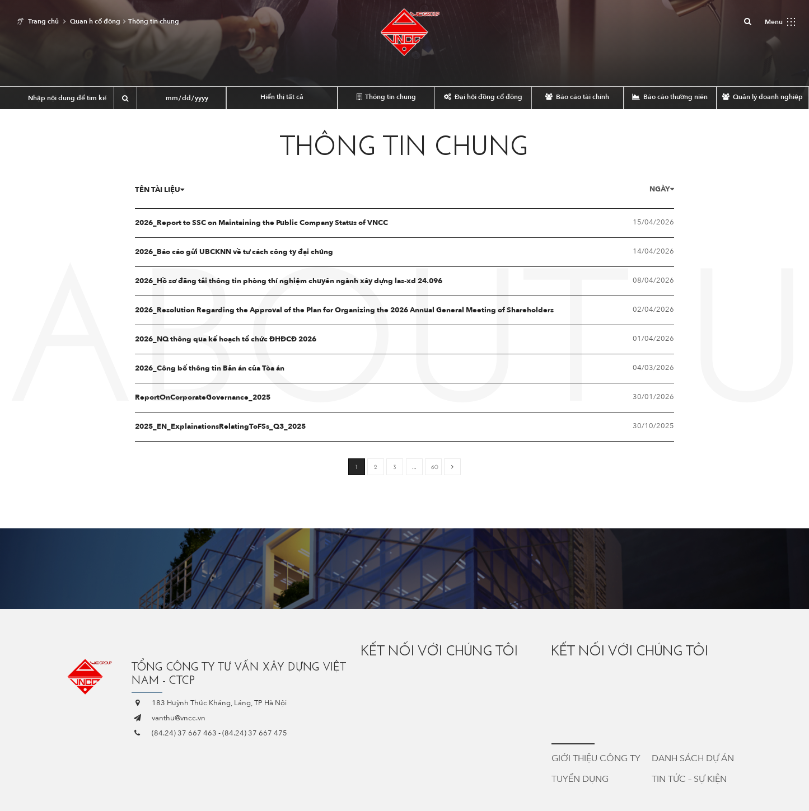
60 (434, 467)
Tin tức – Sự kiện (689, 779)
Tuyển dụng (580, 779)
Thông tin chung (386, 96)
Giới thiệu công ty (595, 758)
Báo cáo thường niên (670, 96)
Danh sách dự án (693, 758)
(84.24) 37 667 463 (184, 733)
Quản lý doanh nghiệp (762, 96)
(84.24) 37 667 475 (254, 733)
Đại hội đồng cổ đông (483, 96)
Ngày (661, 189)
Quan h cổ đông (95, 21)
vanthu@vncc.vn (178, 718)
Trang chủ (43, 21)
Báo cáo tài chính (577, 96)
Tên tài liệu (159, 190)
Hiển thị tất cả (281, 96)
